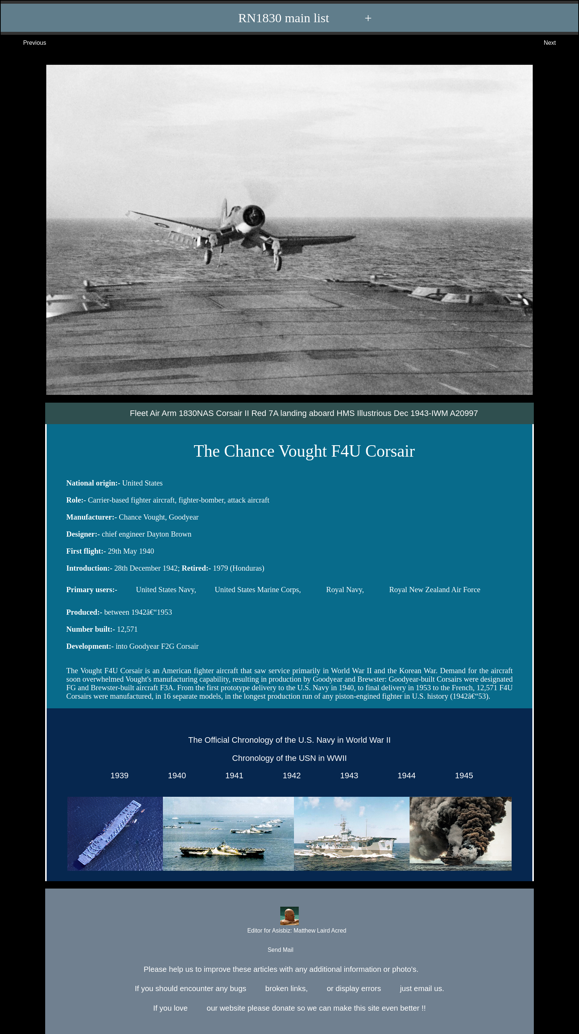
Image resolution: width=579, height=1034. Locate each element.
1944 (404, 775)
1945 (462, 775)
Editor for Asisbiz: (289, 921)
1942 (289, 775)
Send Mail (289, 950)
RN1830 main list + (293, 18)
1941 (232, 775)
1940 (174, 775)
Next (557, 43)
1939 (117, 775)
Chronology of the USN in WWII (289, 758)
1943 (346, 775)
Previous (27, 43)
